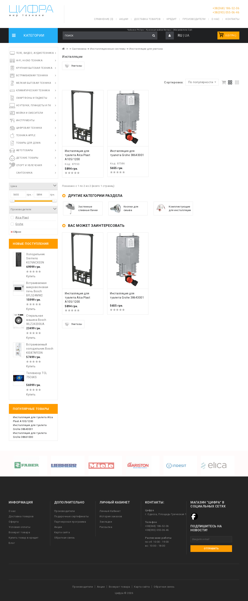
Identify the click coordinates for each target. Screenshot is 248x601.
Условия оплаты (19, 527)
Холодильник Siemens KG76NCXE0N (35, 258)
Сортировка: (174, 82)
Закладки (106, 521)
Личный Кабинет (110, 511)
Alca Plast (22, 217)
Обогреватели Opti (182, 30)
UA (187, 35)
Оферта (14, 521)
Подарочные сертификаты (71, 516)
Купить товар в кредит (24, 537)
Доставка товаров (21, 516)
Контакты (232, 19)
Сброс (16, 231)
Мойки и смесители (29, 113)
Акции (58, 527)
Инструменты (25, 120)
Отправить (211, 548)
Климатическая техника (33, 90)
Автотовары (24, 150)
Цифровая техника (29, 128)
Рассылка (106, 527)
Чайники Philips (135, 30)
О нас (12, 511)
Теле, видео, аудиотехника (35, 53)
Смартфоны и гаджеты (31, 98)
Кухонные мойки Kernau (158, 30)
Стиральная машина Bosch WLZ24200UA (36, 320)
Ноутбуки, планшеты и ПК (33, 105)
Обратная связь (64, 537)
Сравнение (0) (103, 19)
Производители (194, 19)
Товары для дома (28, 142)
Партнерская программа (70, 521)
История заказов (111, 516)
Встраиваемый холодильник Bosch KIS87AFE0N (39, 348)
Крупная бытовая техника (34, 68)
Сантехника (24, 172)
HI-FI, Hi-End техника (29, 60)
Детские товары (27, 157)
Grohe (19, 224)
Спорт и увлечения (29, 165)
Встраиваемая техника (32, 75)
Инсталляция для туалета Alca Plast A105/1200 (77, 155)
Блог (12, 542)
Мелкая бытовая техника (33, 83)
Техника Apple (26, 135)
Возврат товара (19, 532)
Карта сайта (62, 532)
